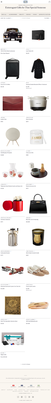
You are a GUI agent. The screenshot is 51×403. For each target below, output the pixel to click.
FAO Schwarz (4, 284)
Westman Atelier (6, 217)
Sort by (6, 18)
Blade (2, 352)
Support (10, 389)
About (3, 389)
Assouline (4, 319)
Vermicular (29, 117)
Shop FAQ (22, 389)
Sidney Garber (30, 319)
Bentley (3, 49)
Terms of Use (45, 389)
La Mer (28, 151)
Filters (46, 18)
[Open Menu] (1, 2)
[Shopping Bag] (49, 2)
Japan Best (29, 184)
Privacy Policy (18, 391)
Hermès (28, 217)
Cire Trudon (29, 251)
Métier (3, 117)
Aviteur (3, 82)
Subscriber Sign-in (25, 393)
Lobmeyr (3, 184)
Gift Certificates (33, 389)
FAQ (16, 389)
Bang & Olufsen (5, 151)
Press (26, 391)
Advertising (34, 391)
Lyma (27, 49)
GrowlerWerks (5, 251)
